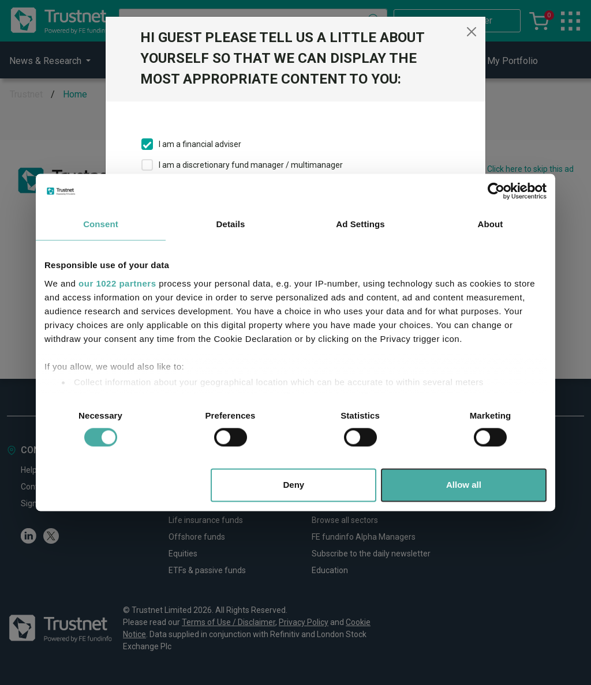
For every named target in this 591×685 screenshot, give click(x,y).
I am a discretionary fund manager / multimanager (251, 165)
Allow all (463, 485)
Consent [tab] (100, 224)
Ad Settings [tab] (360, 224)
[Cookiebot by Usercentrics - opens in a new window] (496, 191)
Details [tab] (230, 224)
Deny (294, 485)
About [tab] (490, 224)
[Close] (471, 31)
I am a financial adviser (200, 144)
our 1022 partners (117, 283)
